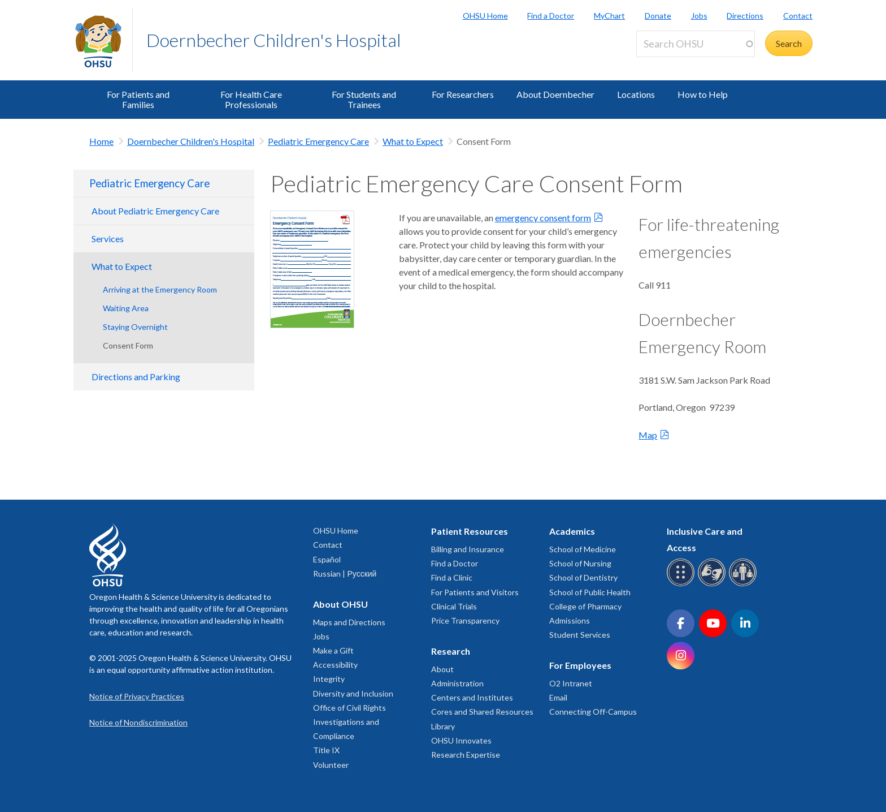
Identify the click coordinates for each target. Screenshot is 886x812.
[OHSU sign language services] (713, 584)
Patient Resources (469, 531)
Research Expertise (465, 754)
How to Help (702, 94)
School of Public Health (590, 592)
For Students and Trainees (364, 99)
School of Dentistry (583, 577)
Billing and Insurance (467, 549)
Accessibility (335, 664)
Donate (658, 15)
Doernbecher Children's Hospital (273, 40)
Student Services (579, 634)
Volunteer (331, 765)
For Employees (580, 665)
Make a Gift (333, 650)
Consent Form (128, 345)
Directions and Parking (136, 376)
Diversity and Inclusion (353, 693)
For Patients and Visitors (475, 592)
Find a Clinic (451, 577)
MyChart (609, 15)
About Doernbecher (555, 94)
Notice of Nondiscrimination (138, 722)
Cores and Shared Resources (482, 711)
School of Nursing (580, 563)
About (442, 669)
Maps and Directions (349, 622)
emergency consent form (543, 217)
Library (443, 726)
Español (327, 559)
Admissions (569, 620)
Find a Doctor (550, 15)
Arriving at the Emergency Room (160, 289)
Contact (798, 15)
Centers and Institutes (472, 697)
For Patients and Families (138, 99)
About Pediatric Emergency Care (155, 210)
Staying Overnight (135, 327)
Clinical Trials (454, 606)
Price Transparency (465, 620)
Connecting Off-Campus (593, 711)
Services (108, 238)
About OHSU (340, 604)
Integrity (329, 679)
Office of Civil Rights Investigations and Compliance (349, 722)
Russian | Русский (344, 573)
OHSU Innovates (461, 740)
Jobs (699, 15)
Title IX (326, 750)
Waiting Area (126, 308)
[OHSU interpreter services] (744, 584)
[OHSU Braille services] (682, 584)
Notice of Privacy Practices (136, 696)
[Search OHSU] (695, 44)
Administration (457, 683)
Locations (636, 94)
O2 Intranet (570, 683)
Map (648, 434)
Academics (572, 531)
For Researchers (463, 94)
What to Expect (413, 141)
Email (558, 697)
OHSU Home (485, 15)
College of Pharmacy (585, 606)
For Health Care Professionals (251, 99)
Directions (745, 15)
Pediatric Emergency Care (318, 141)
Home (101, 141)
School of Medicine (582, 549)
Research (450, 651)
